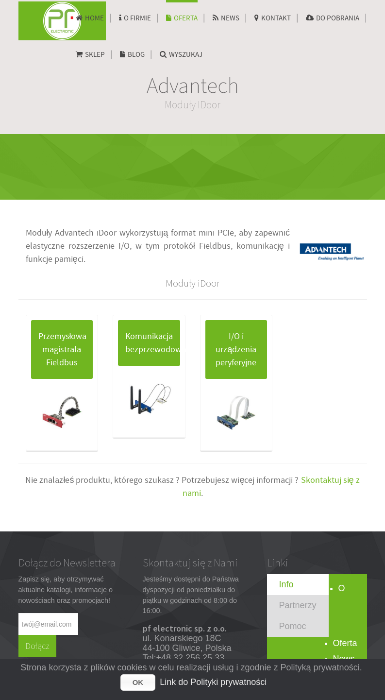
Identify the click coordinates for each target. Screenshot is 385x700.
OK (138, 682)
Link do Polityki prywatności (213, 682)
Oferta (345, 643)
